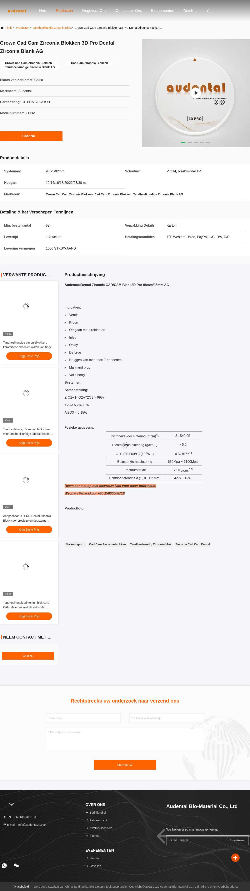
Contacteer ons (129, 11)
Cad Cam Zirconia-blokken (107, 544)
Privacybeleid (20, 886)
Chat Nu (31, 136)
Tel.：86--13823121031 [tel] (20, 817)
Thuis (8, 27)
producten (22, 27)
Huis (43, 11)
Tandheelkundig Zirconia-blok (150, 544)
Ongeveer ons (94, 11)
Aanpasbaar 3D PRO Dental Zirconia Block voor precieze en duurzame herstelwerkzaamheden (27, 520)
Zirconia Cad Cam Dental (193, 544)
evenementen (162, 11)
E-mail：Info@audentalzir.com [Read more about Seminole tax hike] (24, 824)
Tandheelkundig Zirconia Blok (52, 27)
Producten (64, 11)
